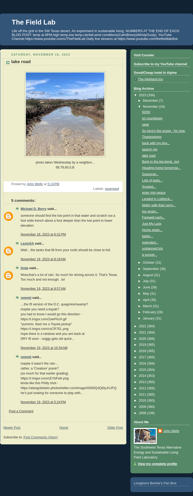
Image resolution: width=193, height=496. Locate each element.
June (147, 287)
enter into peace (154, 193)
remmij (26, 298)
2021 (143, 332)
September (151, 269)
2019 (143, 345)
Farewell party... (153, 217)
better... (147, 236)
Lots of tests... (152, 180)
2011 (143, 394)
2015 (143, 370)
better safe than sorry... (159, 205)
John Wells (171, 431)
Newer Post (11, 428)
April (146, 300)
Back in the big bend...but (160, 162)
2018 (143, 351)
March (148, 306)
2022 (143, 326)
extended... (150, 242)
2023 (143, 95)
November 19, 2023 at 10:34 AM (44, 348)
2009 (143, 407)
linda (24, 268)
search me (150, 149)
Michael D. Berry (33, 209)
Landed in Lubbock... (157, 199)
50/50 (146, 112)
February (150, 312)
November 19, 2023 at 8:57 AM (43, 289)
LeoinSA (27, 243)
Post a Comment (21, 411)
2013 (143, 382)
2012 (143, 388)
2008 (143, 413)
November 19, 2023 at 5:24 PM (43, 402)
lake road (149, 156)
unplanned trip (152, 248)
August (148, 275)
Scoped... (149, 187)
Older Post (115, 428)
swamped (112, 189)
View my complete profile (157, 464)
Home (63, 428)
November (151, 106)
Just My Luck (151, 224)
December (151, 100)
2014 (143, 376)
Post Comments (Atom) (40, 437)
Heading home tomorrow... (161, 168)
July (146, 281)
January (149, 318)
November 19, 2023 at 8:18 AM (43, 259)
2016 (143, 363)
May (146, 293)
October (149, 262)
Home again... (152, 230)
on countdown (152, 118)
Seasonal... (150, 174)
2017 (143, 357)
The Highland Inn (150, 79)
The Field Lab (34, 22)
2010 (143, 400)
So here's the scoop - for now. (163, 131)
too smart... (150, 211)
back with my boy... (156, 143)
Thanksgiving (151, 137)
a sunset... (149, 255)
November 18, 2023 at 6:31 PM (43, 234)
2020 (143, 339)
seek (145, 124)
